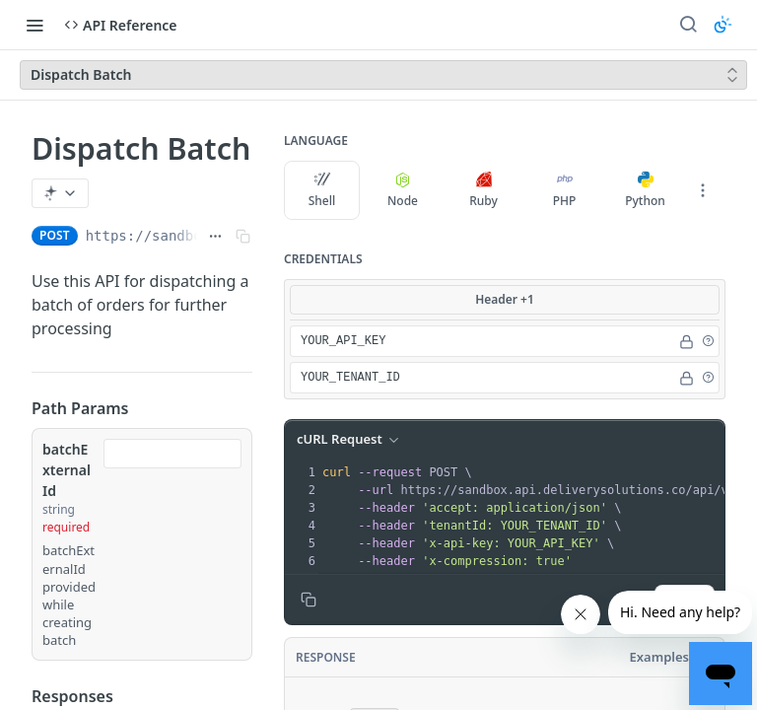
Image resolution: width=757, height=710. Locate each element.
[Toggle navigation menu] (34, 24)
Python (645, 190)
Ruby (483, 190)
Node (402, 190)
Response (326, 657)
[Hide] (686, 341)
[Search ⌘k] (688, 24)
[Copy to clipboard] (308, 599)
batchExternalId (66, 470)
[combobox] (172, 453)
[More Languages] (703, 190)
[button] (708, 341)
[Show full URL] (215, 236)
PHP (565, 190)
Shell (322, 190)
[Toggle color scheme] (722, 24)
